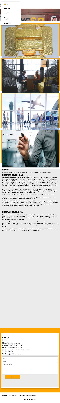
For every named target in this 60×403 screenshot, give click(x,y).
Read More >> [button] (8, 179)
